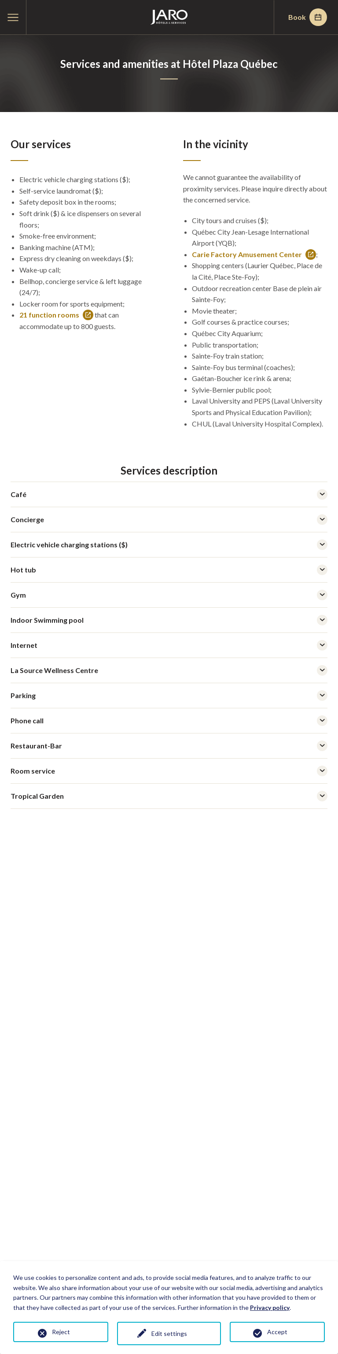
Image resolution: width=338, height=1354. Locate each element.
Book (307, 17)
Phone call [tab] (169, 720)
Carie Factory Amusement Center (254, 254)
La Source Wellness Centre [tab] (169, 670)
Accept (277, 1331)
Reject (61, 1331)
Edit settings (169, 1333)
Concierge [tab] (169, 519)
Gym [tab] (169, 595)
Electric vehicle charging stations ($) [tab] (169, 544)
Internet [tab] (169, 645)
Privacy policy (270, 1307)
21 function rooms (56, 315)
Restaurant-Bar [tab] (169, 746)
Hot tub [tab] (169, 570)
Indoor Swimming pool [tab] (169, 620)
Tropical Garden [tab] (169, 796)
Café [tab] (169, 494)
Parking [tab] (169, 695)
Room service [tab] (169, 771)
